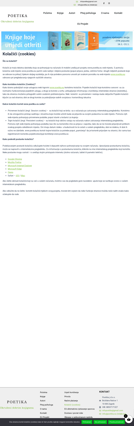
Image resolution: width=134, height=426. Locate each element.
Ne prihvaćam (100, 422)
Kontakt (118, 13)
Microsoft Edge (15, 169)
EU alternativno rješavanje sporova (79, 409)
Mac (23, 175)
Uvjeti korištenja (71, 392)
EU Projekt (82, 23)
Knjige (60, 13)
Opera (10, 172)
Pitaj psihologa (88, 13)
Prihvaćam (87, 422)
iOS (17, 175)
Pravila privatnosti (116, 422)
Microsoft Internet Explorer (20, 165)
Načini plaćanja (71, 401)
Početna (47, 13)
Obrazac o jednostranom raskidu (78, 417)
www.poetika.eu (118, 74)
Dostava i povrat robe (73, 413)
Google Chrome (15, 159)
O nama (105, 13)
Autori (72, 13)
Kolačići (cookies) (72, 405)
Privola (67, 396)
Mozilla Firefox (14, 162)
